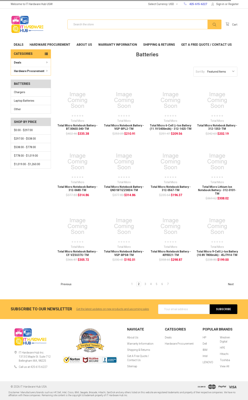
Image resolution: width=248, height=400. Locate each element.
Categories (23, 54)
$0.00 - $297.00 (23, 130)
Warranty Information (117, 44)
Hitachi (224, 353)
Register (233, 4)
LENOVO (208, 362)
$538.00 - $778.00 (25, 147)
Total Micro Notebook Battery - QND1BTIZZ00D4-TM (124, 188)
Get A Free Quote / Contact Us (206, 44)
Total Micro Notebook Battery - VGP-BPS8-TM (124, 253)
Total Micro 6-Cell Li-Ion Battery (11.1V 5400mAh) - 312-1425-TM (170, 127)
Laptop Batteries (24, 100)
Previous (64, 284)
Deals (18, 44)
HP (204, 337)
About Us (84, 44)
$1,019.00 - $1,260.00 (27, 164)
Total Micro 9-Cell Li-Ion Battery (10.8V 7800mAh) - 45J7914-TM (217, 253)
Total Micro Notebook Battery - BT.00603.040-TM (77, 127)
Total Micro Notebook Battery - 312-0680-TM (77, 188)
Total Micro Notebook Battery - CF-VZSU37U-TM (77, 253)
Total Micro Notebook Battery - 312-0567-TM (171, 188)
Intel (205, 356)
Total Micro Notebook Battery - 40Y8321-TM (171, 253)
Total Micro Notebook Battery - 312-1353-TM (217, 127)
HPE (222, 347)
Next (232, 284)
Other (17, 109)
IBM (205, 349)
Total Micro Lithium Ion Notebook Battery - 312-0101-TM (217, 190)
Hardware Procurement (50, 44)
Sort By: (200, 71)
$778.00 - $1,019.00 (26, 155)
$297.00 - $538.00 (25, 138)
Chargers (19, 92)
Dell (205, 343)
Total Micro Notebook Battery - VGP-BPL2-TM (124, 127)
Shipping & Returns (159, 44)
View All (224, 366)
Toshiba (225, 360)
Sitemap (132, 366)
